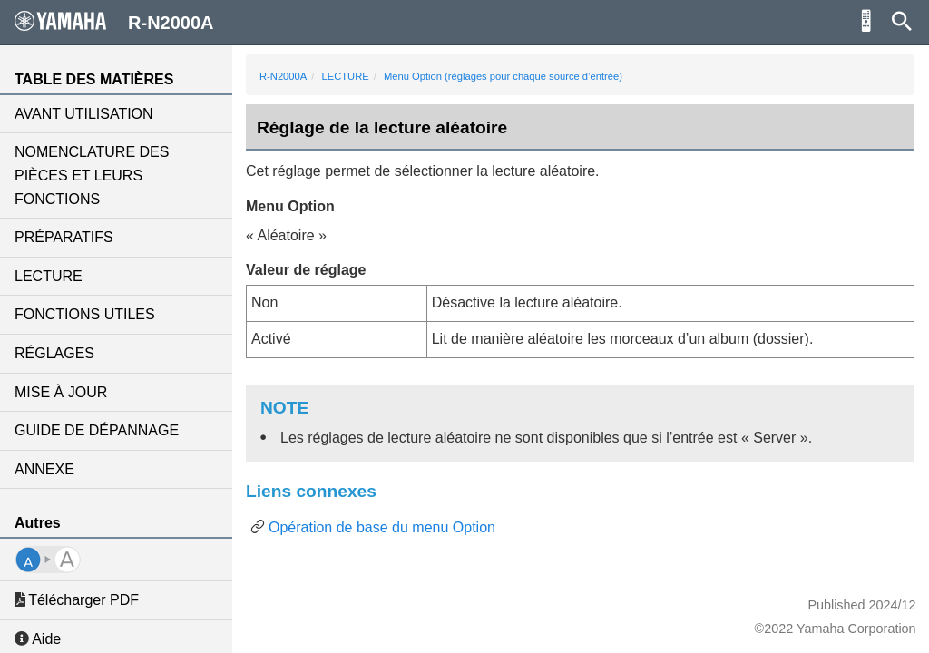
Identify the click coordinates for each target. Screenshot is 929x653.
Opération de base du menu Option (382, 527)
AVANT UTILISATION (84, 114)
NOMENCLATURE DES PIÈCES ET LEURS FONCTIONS (92, 175)
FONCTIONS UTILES (85, 314)
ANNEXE (44, 469)
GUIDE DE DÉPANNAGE (97, 430)
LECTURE (49, 276)
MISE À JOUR (61, 392)
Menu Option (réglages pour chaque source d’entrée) (503, 76)
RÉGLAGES (54, 353)
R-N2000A (283, 76)
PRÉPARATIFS (64, 237)
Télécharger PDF (77, 600)
